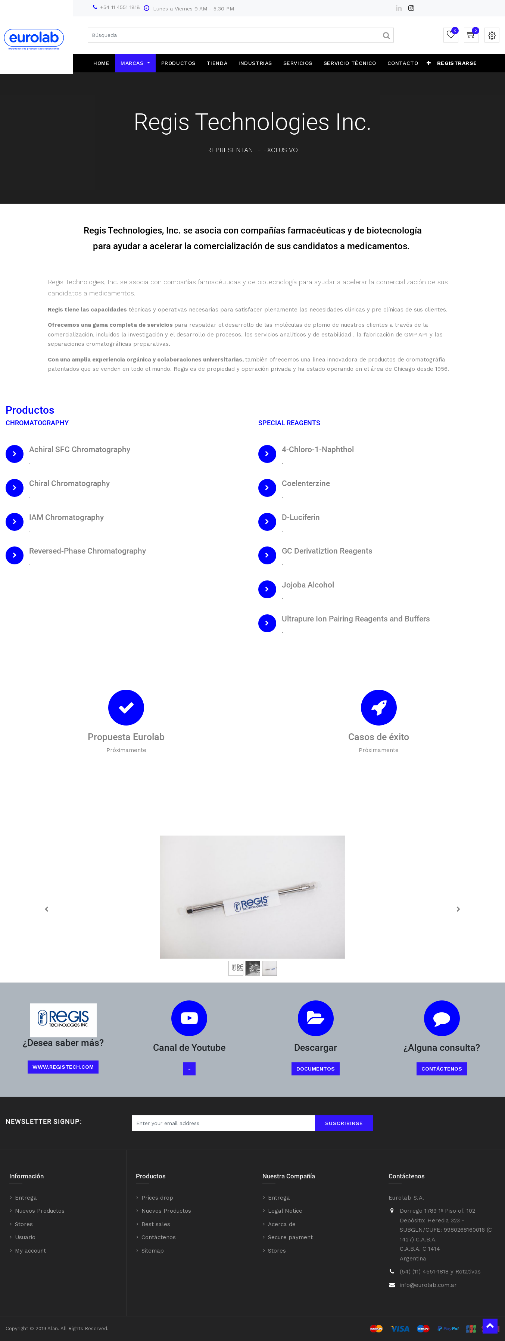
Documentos (315, 1069)
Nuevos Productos (40, 1210)
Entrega (26, 1197)
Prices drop (157, 1197)
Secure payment (290, 1237)
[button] (429, 63)
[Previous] (46, 909)
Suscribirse (344, 1123)
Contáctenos (441, 1069)
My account (30, 1250)
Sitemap (152, 1250)
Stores (24, 1224)
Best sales (155, 1224)
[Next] (458, 909)
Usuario (25, 1237)
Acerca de (282, 1224)
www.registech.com (63, 1067)
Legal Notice (285, 1210)
